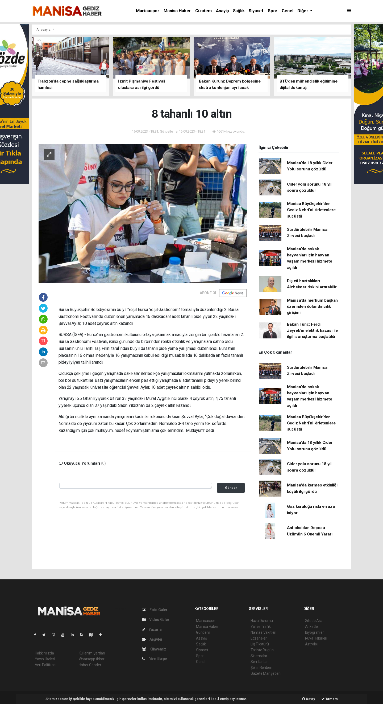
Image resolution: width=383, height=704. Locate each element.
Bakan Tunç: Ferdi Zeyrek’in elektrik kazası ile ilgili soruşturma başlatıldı (312, 330)
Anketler (312, 626)
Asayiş (222, 10)
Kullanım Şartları (92, 653)
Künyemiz (154, 649)
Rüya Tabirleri (316, 638)
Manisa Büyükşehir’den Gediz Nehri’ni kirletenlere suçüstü (311, 210)
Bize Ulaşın (154, 659)
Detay (308, 699)
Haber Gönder (90, 665)
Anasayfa (43, 29)
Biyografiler (314, 632)
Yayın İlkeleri (45, 659)
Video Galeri (156, 619)
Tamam (329, 699)
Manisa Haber (177, 10)
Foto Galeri (155, 610)
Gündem (203, 10)
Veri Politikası (45, 665)
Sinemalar (259, 656)
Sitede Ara (313, 621)
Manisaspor (147, 10)
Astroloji (311, 644)
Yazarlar (152, 629)
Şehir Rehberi (261, 667)
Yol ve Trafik (261, 626)
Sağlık (239, 10)
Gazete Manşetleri (266, 673)
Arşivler (152, 639)
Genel (287, 10)
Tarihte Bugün (262, 650)
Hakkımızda (44, 653)
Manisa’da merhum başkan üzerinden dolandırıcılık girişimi (312, 306)
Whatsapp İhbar (92, 659)
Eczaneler (259, 638)
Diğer (303, 10)
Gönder (231, 488)
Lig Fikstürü (260, 644)
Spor (272, 10)
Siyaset (256, 10)
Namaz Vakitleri (263, 632)
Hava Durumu (262, 621)
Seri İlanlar (259, 662)
